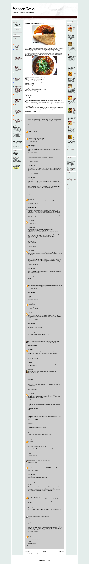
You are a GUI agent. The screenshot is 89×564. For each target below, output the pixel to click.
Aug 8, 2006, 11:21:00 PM (33, 161)
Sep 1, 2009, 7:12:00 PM (32, 399)
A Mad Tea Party (17, 82)
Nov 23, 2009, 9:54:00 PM (33, 419)
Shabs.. (29, 369)
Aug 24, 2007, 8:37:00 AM (33, 308)
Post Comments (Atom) (33, 553)
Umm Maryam (31, 303)
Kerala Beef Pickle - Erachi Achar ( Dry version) (18, 107)
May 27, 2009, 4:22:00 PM (33, 358)
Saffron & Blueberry (18, 119)
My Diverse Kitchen (18, 52)
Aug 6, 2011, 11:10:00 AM (33, 518)
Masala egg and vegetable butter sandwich (17, 75)
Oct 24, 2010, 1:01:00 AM (32, 462)
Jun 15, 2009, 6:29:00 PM (32, 365)
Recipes (25, 17)
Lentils (68, 180)
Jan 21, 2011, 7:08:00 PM (32, 478)
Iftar (71, 179)
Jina (29, 339)
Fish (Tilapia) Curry (74, 73)
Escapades (16, 49)
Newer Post (27, 551)
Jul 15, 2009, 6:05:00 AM (32, 374)
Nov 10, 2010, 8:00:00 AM (33, 470)
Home (14, 17)
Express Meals (71, 178)
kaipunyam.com (17, 78)
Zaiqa (16, 40)
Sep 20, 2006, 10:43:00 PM (33, 203)
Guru (29, 514)
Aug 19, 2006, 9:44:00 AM (33, 173)
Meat (70, 181)
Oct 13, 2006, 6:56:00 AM (32, 223)
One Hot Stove (17, 44)
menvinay (30, 459)
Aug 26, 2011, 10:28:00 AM (33, 531)
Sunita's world (17, 57)
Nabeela (29, 136)
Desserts (69, 176)
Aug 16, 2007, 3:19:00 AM (33, 299)
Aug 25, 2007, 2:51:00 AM (33, 319)
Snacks (68, 185)
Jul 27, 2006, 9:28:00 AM (32, 152)
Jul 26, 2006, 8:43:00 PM (32, 141)
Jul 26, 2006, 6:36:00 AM (32, 133)
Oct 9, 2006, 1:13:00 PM (32, 216)
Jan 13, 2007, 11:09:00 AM (33, 264)
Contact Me (19, 17)
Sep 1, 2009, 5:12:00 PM (32, 389)
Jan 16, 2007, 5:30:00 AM (32, 280)
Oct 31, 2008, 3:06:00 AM (32, 345)
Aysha (29, 362)
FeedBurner (20, 31)
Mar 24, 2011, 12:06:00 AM (33, 511)
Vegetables (69, 188)
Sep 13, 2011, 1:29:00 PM (32, 543)
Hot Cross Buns (17, 50)
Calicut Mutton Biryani (74, 85)
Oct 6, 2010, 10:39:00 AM (32, 455)
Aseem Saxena (31, 439)
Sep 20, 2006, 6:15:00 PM (32, 194)
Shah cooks (30, 145)
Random (68, 184)
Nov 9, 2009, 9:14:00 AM (32, 411)
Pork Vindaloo (17, 79)
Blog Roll (47, 17)
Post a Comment (30, 545)
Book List (41, 17)
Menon (29, 349)
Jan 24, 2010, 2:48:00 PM (32, 428)
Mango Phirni (17, 101)
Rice (71, 184)
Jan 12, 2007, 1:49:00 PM (32, 246)
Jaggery (74, 179)
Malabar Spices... (24, 8)
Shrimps (74, 184)
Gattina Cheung (31, 207)
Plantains (71, 183)
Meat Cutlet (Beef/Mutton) (74, 110)
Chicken (68, 175)
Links (37, 17)
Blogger (49, 560)
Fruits (68, 179)
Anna (29, 312)
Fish (75, 178)
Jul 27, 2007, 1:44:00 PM (32, 288)
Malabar (73, 180)
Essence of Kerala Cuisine (70, 170)
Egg (67, 178)
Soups (72, 185)
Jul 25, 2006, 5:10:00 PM (32, 126)
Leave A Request (31, 17)
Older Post (61, 551)
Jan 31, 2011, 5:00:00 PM (32, 492)
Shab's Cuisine (17, 110)
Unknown (30, 129)
